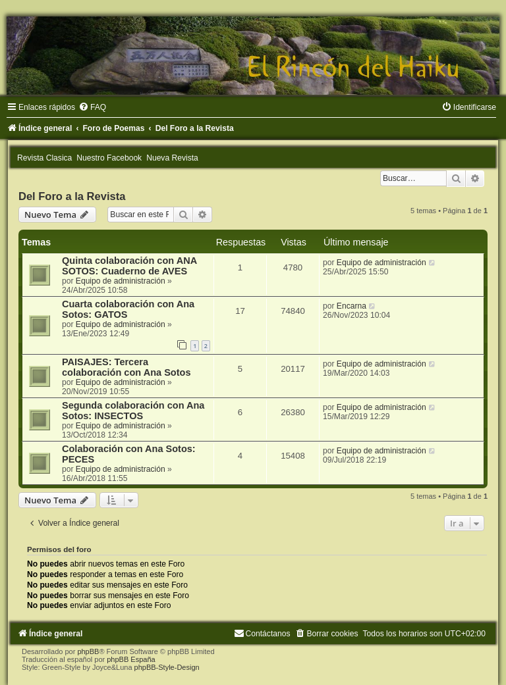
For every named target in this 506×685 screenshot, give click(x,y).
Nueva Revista (172, 158)
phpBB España (131, 659)
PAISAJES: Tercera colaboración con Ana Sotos (126, 367)
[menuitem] (92, 107)
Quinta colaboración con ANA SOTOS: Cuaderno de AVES (129, 265)
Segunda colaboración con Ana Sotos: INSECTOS (133, 410)
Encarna (351, 306)
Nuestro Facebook (109, 158)
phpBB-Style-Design (167, 667)
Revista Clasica (44, 158)
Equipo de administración (120, 281)
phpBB (88, 651)
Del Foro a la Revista (71, 196)
